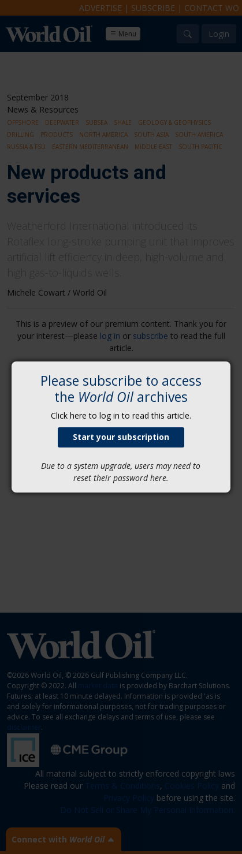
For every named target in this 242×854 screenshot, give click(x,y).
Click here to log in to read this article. (121, 415)
